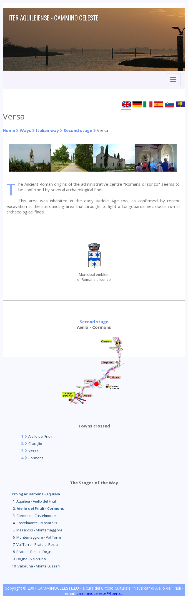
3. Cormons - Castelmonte (34, 515)
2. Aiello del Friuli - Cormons (38, 508)
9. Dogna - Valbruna (29, 558)
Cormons (36, 457)
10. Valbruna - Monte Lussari (36, 566)
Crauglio (35, 443)
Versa (33, 450)
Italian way (47, 130)
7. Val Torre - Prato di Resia (35, 544)
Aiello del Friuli (40, 436)
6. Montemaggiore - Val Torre (36, 537)
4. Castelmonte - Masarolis (34, 522)
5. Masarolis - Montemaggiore (37, 530)
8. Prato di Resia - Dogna (33, 551)
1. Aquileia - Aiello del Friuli (34, 501)
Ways (25, 130)
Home (9, 130)
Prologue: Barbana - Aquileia (36, 493)
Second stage (78, 130)
